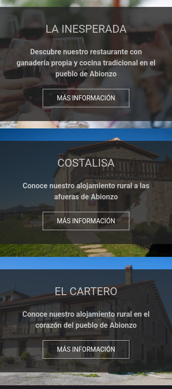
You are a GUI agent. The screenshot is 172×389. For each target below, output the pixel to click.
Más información (86, 98)
